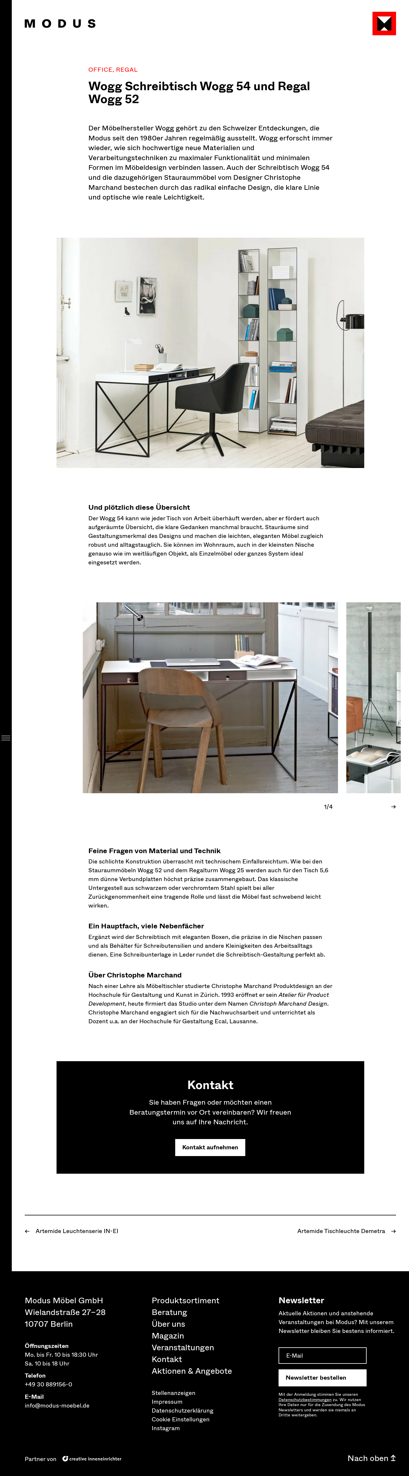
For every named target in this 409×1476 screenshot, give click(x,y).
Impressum (167, 1402)
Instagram (166, 1428)
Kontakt (167, 1359)
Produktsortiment (185, 1300)
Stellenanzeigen (174, 1393)
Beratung (169, 1312)
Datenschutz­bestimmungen (305, 1400)
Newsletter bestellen (316, 1377)
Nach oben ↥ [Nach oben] (371, 1458)
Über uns (168, 1324)
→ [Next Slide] (393, 807)
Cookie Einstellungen (181, 1419)
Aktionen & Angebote (192, 1371)
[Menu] (6, 738)
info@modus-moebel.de (57, 1405)
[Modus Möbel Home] (60, 23)
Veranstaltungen (183, 1347)
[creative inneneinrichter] (91, 1458)
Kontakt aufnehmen (210, 1147)
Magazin (168, 1336)
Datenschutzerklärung (182, 1410)
